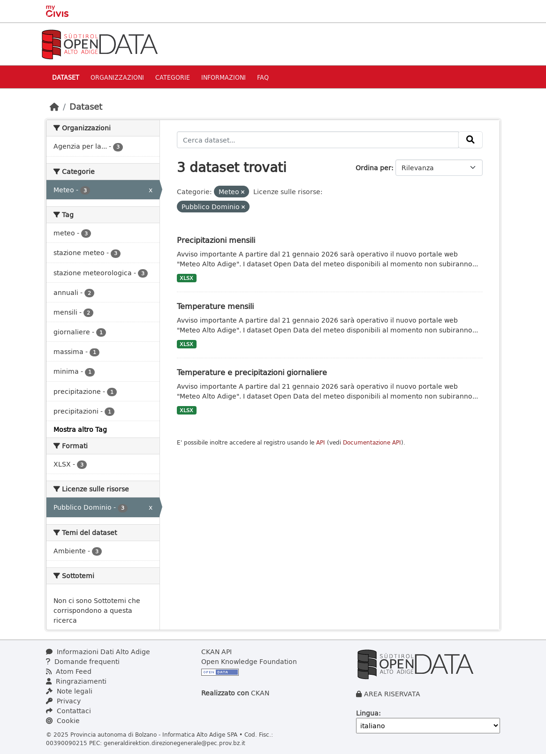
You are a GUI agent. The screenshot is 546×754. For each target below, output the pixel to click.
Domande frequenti (83, 661)
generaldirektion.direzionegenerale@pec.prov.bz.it (174, 743)
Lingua (367, 713)
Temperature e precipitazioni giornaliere (252, 372)
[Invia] (470, 139)
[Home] (54, 106)
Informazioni (223, 77)
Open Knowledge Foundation (249, 661)
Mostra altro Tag (80, 429)
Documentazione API (372, 442)
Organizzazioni (117, 77)
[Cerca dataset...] (318, 139)
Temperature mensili (215, 306)
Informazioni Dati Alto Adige (98, 651)
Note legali (69, 691)
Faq (263, 77)
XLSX (186, 278)
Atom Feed (68, 671)
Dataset (65, 77)
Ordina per (373, 168)
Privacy (63, 701)
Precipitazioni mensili (216, 240)
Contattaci (68, 711)
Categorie (172, 77)
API (320, 442)
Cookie (63, 720)
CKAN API (216, 651)
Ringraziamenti (76, 681)
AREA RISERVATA (392, 694)
